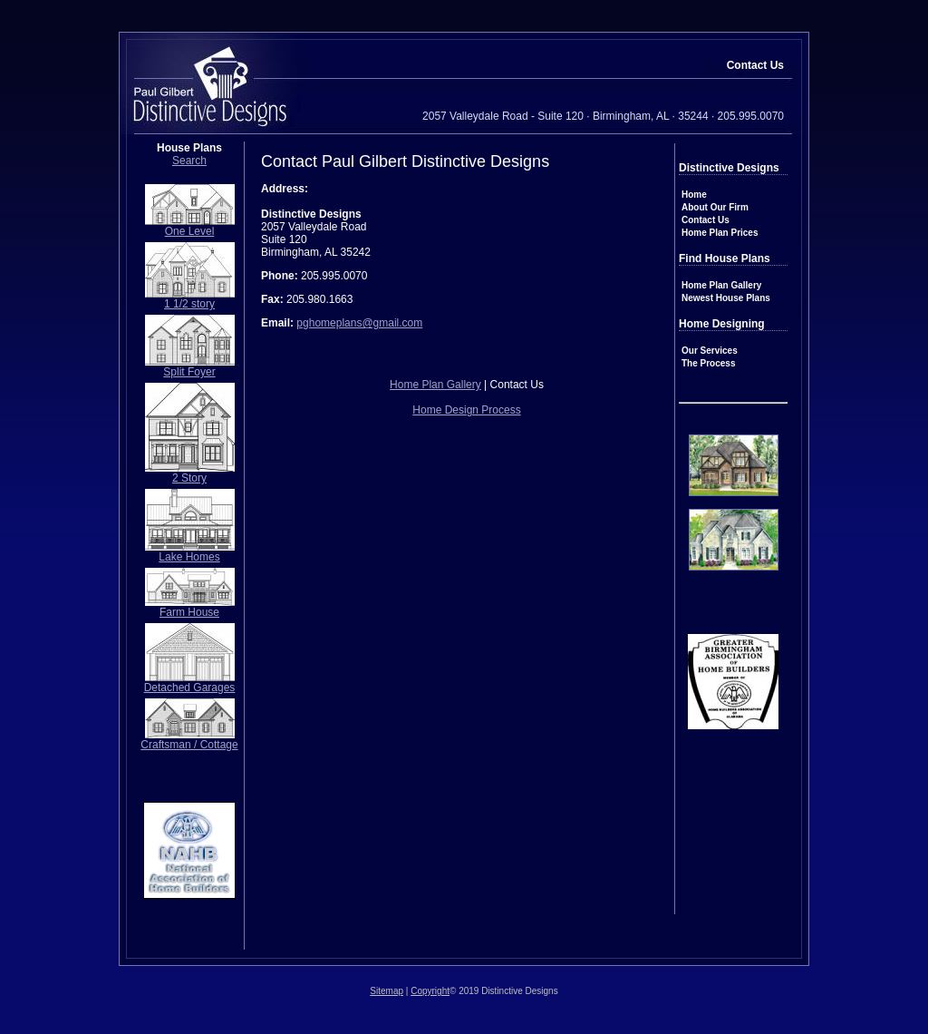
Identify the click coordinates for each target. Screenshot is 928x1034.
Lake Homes (189, 557)
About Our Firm (715, 207)
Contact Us (706, 220)
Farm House (189, 612)
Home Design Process (466, 410)
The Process (708, 363)
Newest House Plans (726, 298)
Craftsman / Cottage (188, 744)
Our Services (710, 351)
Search (189, 160)
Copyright (430, 991)
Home (694, 195)
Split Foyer (189, 372)
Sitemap (386, 991)
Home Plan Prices (720, 233)
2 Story (189, 478)
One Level (190, 231)
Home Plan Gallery (721, 285)
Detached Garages (190, 687)
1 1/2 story (189, 304)
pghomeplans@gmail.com (359, 323)
